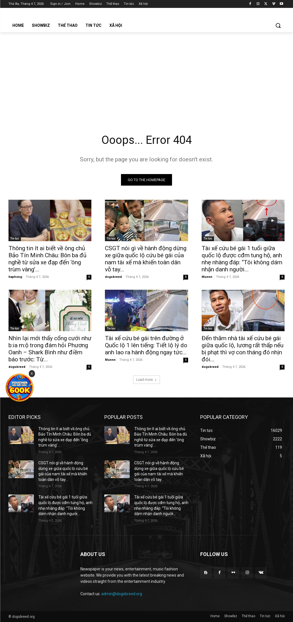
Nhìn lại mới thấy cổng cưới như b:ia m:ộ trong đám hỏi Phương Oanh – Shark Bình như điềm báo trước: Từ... (49, 349)
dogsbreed (113, 277)
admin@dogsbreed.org (121, 594)
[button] (278, 25)
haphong (15, 277)
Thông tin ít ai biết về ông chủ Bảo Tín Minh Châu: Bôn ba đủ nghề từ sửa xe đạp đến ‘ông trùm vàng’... (47, 259)
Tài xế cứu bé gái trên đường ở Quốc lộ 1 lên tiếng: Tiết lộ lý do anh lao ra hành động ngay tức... (146, 345)
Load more (146, 380)
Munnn (207, 277)
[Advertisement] (146, 74)
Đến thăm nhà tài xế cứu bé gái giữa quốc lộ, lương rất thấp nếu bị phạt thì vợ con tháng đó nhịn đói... (242, 349)
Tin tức (14, 238)
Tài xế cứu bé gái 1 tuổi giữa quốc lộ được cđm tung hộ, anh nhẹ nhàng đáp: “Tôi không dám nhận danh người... (242, 259)
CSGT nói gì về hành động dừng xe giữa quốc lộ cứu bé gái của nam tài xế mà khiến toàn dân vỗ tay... (145, 259)
